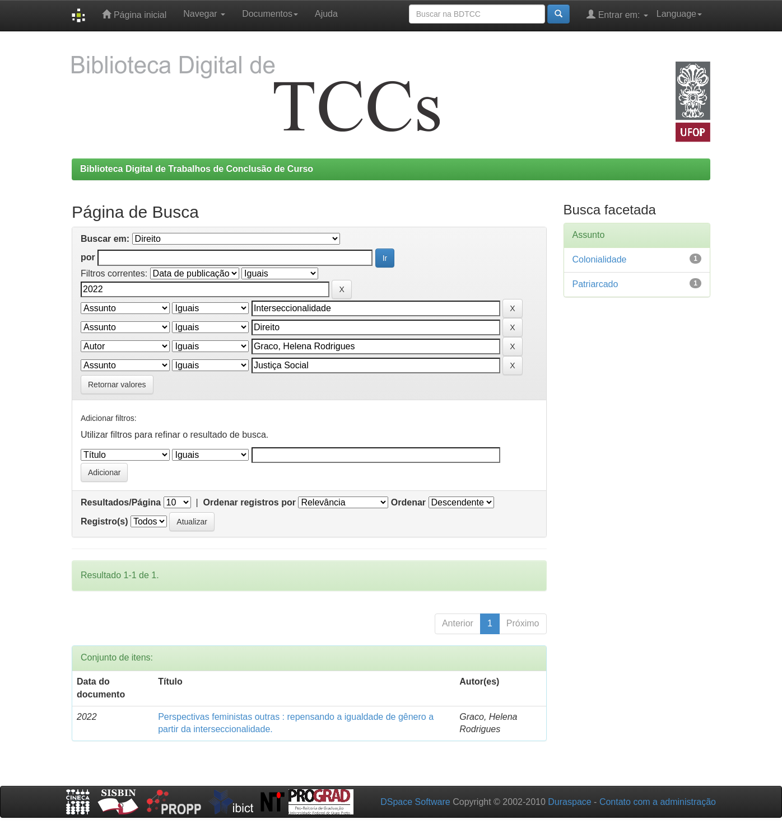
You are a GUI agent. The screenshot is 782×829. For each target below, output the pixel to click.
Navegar (204, 13)
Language (679, 13)
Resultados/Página (121, 502)
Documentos (270, 13)
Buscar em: (105, 238)
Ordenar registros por (249, 502)
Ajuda (326, 13)
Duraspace (569, 802)
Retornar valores (117, 384)
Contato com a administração (657, 802)
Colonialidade (599, 259)
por (88, 257)
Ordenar (408, 502)
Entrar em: (617, 14)
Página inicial (134, 14)
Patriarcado (595, 284)
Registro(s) (104, 521)
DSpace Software (415, 802)
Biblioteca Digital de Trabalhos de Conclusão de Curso (196, 169)
